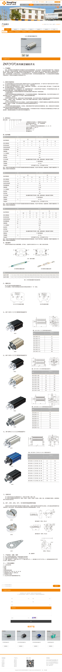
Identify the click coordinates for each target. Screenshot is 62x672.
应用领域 (49, 4)
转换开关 (46, 29)
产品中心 (31, 4)
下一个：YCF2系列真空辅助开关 (7, 620)
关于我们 (26, 4)
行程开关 (31, 29)
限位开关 (23, 29)
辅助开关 (54, 24)
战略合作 (35, 4)
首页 (22, 4)
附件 (54, 29)
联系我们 (58, 4)
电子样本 (40, 4)
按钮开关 (38, 29)
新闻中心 (53, 4)
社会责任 (44, 4)
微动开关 (15, 29)
